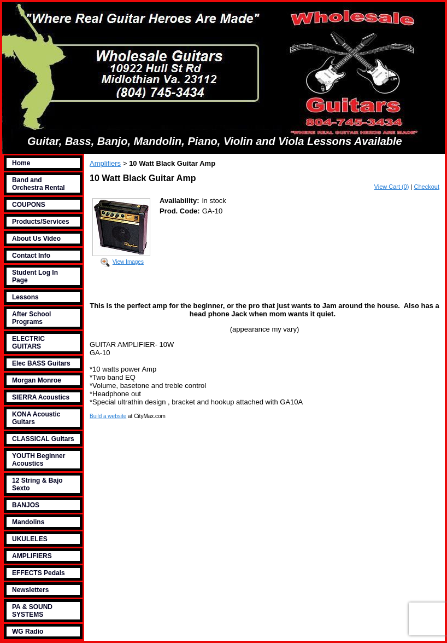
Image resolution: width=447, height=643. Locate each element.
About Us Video (36, 238)
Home (21, 163)
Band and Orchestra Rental (38, 184)
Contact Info (31, 255)
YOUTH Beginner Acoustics (38, 459)
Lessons (25, 297)
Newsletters (30, 590)
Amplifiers (105, 163)
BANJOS (25, 505)
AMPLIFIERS (32, 556)
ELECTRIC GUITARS (28, 342)
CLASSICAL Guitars (43, 439)
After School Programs (31, 318)
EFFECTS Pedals (38, 573)
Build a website (108, 416)
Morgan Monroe (36, 380)
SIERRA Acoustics (40, 397)
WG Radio (27, 631)
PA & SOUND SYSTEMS (32, 610)
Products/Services (40, 221)
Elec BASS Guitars (41, 363)
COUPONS (28, 204)
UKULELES (30, 539)
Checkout (426, 186)
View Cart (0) (391, 186)
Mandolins (28, 522)
